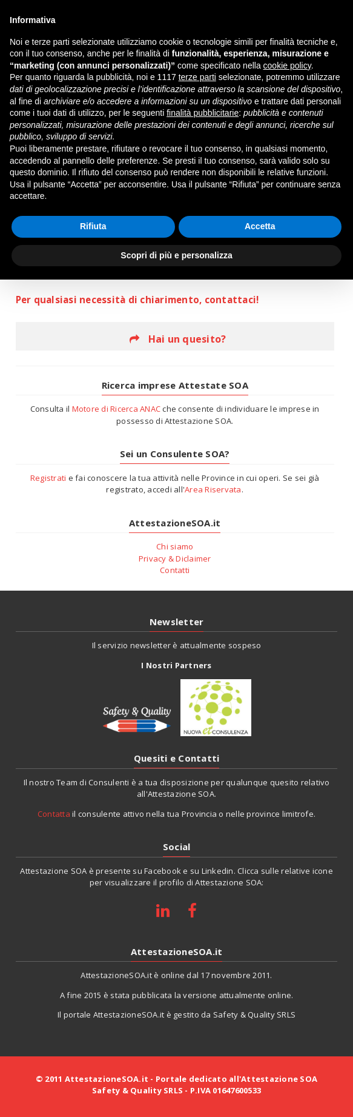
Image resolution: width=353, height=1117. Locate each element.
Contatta (54, 813)
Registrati (48, 477)
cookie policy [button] (287, 65)
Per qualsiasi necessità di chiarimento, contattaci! (137, 300)
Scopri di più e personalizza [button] (176, 255)
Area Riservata (213, 489)
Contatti (175, 570)
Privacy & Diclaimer (175, 558)
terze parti (197, 77)
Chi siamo (174, 546)
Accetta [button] (260, 226)
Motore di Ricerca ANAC (116, 408)
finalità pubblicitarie (203, 113)
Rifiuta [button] (93, 226)
